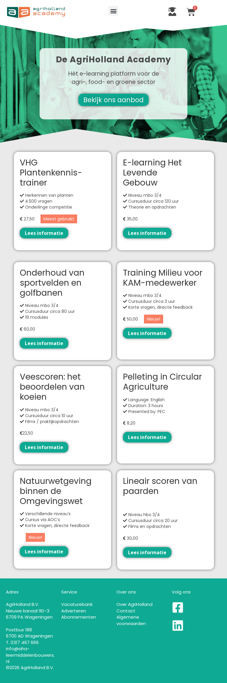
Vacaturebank (77, 604)
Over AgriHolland (134, 604)
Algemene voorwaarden (131, 620)
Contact (125, 611)
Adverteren (73, 611)
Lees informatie (44, 233)
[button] (113, 11)
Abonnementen (78, 617)
